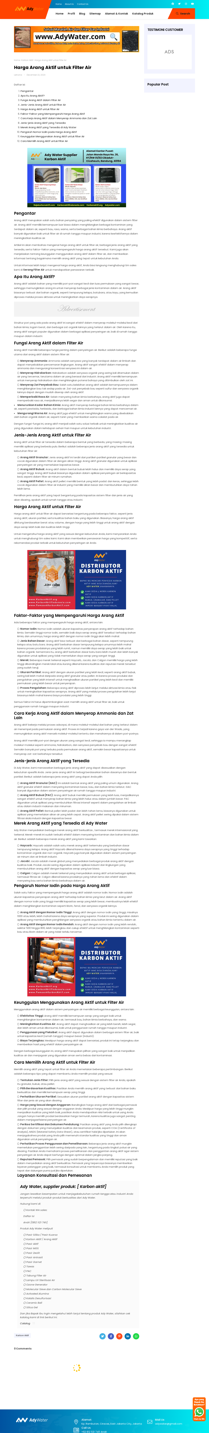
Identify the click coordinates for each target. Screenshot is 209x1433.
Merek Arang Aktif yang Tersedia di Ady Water (48, 127)
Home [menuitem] (60, 14)
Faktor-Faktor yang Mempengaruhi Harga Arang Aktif (53, 114)
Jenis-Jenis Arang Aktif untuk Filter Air (43, 104)
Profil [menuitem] (71, 14)
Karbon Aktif (27, 60)
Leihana (18, 74)
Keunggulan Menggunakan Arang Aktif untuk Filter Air (52, 136)
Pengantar (27, 91)
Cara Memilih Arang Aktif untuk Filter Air (44, 141)
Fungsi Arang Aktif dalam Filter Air (41, 100)
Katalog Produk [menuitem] (142, 14)
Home (59, 4)
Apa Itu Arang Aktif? (33, 95)
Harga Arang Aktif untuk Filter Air (40, 109)
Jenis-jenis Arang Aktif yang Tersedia (43, 123)
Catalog (25, 1323)
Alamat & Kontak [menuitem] (116, 14)
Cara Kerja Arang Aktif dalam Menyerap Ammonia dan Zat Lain (59, 118)
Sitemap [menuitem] (95, 14)
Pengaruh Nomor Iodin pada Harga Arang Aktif (49, 132)
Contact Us (82, 4)
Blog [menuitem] (82, 14)
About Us (69, 4)
